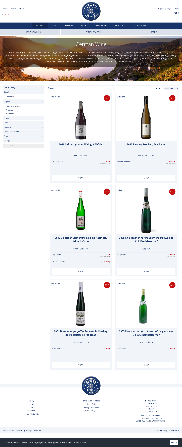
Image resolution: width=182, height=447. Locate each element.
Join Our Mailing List (31, 414)
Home (4, 9)
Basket (177, 9)
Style (6, 122)
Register (161, 9)
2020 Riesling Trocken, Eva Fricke (146, 144)
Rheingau (9, 110)
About (21, 9)
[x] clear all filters (9, 146)
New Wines (68, 25)
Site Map (31, 410)
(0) (177, 13)
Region (7, 101)
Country (7, 92)
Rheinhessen (11, 113)
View (80, 178)
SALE (54, 25)
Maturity (7, 127)
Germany (9, 97)
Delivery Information (91, 407)
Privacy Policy (91, 404)
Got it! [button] (174, 442)
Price (6, 136)
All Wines (40, 25)
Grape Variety (9, 87)
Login (169, 9)
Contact (13, 9)
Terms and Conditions (91, 401)
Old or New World (11, 131)
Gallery (31, 401)
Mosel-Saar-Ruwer (13, 106)
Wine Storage (91, 410)
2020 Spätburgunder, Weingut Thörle (81, 144)
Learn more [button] (81, 442)
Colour (6, 118)
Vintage (7, 140)
